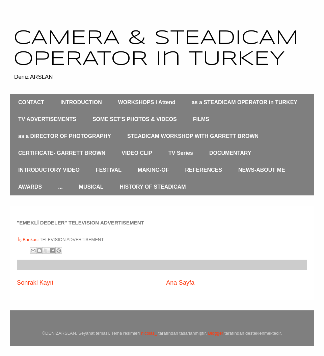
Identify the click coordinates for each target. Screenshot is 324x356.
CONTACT (31, 102)
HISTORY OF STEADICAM (152, 187)
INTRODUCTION (81, 102)
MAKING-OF (153, 170)
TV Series (180, 153)
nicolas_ (149, 333)
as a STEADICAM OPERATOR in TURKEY (244, 102)
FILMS (201, 119)
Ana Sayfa (180, 282)
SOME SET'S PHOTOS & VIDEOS (134, 119)
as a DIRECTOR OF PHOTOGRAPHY (64, 136)
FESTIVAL (109, 170)
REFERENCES (203, 170)
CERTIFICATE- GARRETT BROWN (61, 153)
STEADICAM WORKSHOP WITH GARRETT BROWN (193, 136)
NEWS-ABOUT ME (261, 170)
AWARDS (30, 187)
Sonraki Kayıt (35, 282)
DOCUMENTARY (230, 153)
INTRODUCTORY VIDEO (49, 170)
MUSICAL (91, 187)
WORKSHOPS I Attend (147, 102)
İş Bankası (27, 239)
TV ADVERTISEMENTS (47, 119)
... (60, 187)
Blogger (215, 333)
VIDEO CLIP (137, 153)
